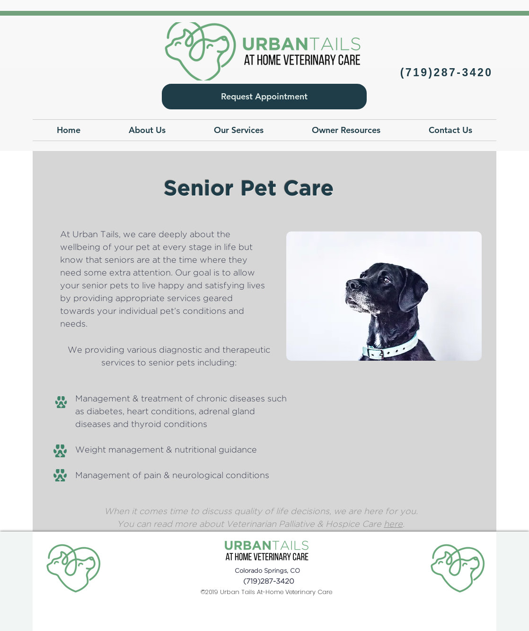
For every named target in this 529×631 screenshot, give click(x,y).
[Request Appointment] (264, 96)
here (393, 524)
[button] (147, 130)
